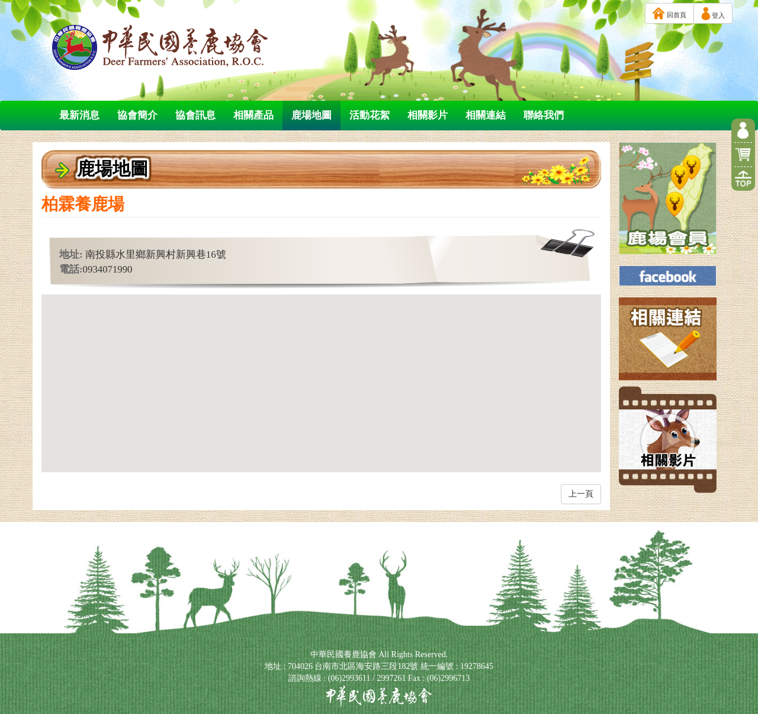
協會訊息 (195, 115)
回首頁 (669, 13)
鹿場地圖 (311, 115)
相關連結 (485, 115)
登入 (713, 13)
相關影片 (427, 115)
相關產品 (253, 115)
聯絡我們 (543, 115)
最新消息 (79, 115)
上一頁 (580, 493)
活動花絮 (369, 115)
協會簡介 (137, 115)
